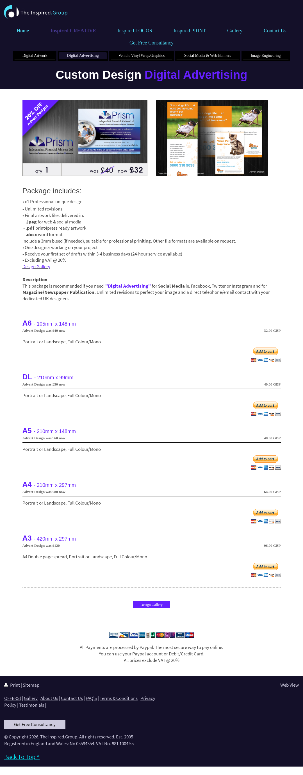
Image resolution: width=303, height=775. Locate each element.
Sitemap (31, 685)
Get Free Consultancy (35, 724)
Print (12, 685)
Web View (289, 685)
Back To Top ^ (22, 757)
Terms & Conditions (119, 698)
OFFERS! (12, 698)
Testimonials (31, 705)
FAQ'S (91, 698)
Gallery (31, 698)
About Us (49, 698)
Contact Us (72, 698)
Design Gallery (151, 604)
